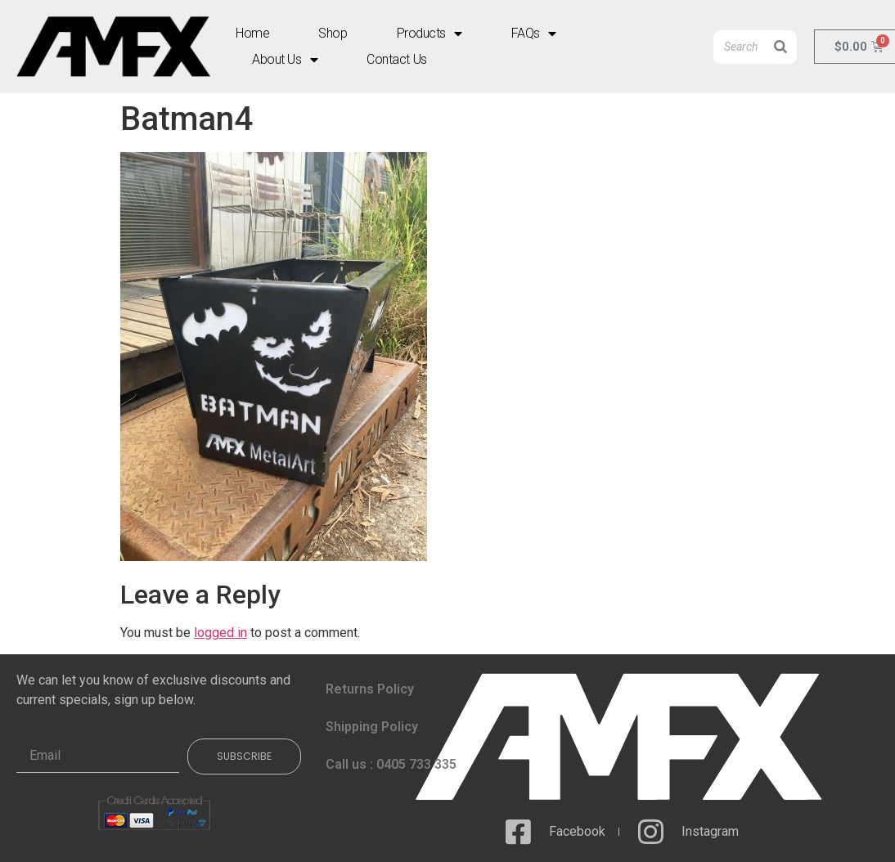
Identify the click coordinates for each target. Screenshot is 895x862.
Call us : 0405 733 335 (391, 764)
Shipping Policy (372, 726)
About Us (284, 60)
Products (429, 33)
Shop (332, 33)
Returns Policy (370, 689)
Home (252, 33)
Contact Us (397, 59)
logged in (220, 632)
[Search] (780, 47)
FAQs (533, 33)
